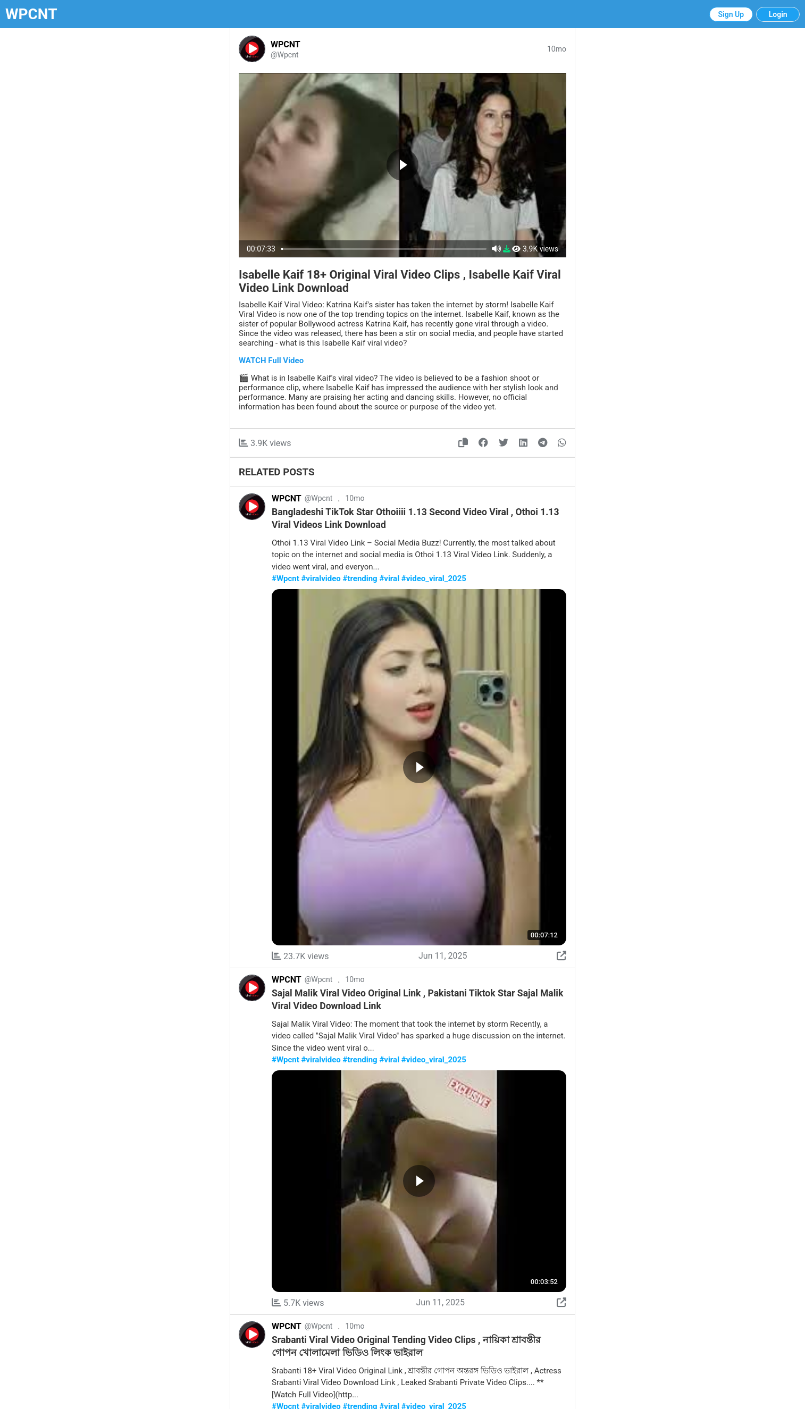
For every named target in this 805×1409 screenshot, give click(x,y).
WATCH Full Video (271, 360)
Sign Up (731, 14)
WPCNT (31, 14)
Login (778, 14)
